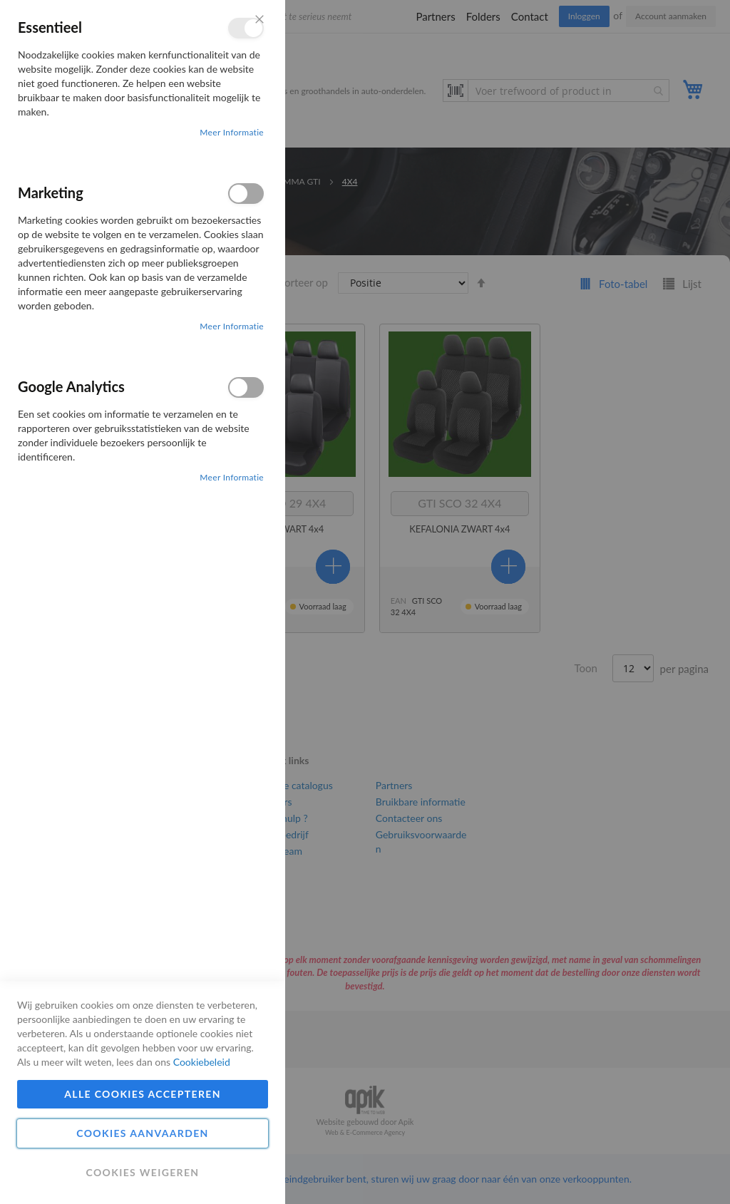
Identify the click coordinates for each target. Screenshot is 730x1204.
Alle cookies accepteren (142, 1094)
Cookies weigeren (142, 1172)
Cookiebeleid (201, 1062)
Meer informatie (232, 132)
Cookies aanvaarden (142, 1133)
